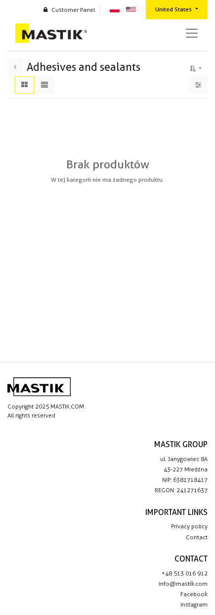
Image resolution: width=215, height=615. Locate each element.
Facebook (194, 594)
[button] (196, 66)
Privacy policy (189, 526)
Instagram (194, 604)
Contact (197, 537)
